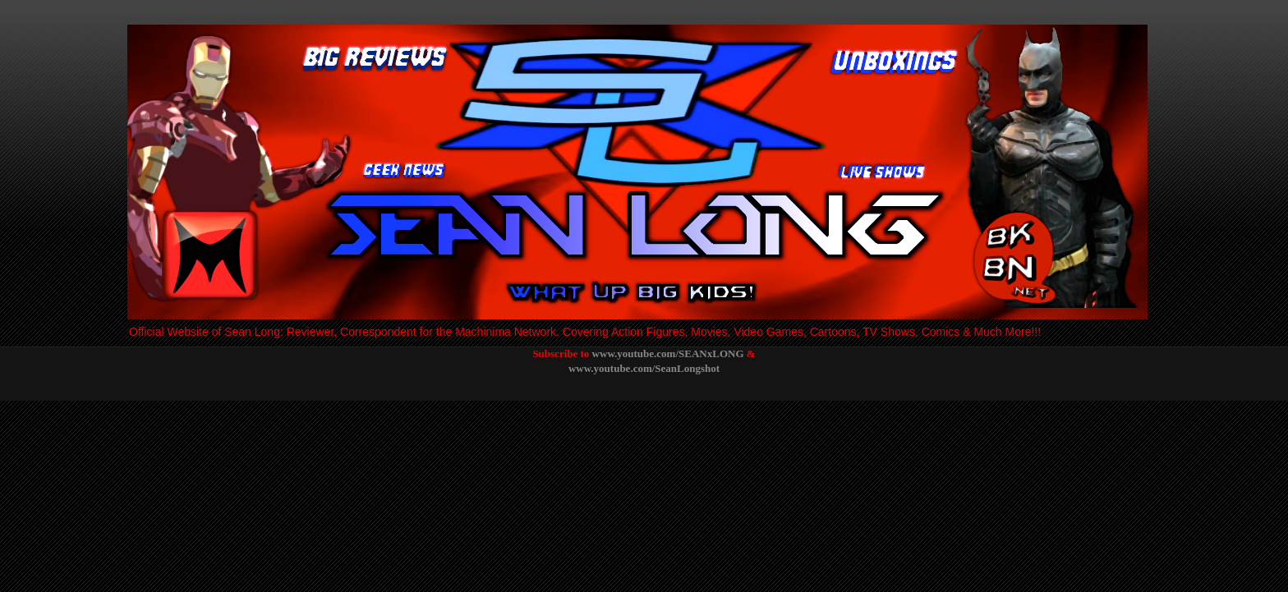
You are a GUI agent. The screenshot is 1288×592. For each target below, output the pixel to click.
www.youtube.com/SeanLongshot (644, 368)
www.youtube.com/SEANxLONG (668, 353)
